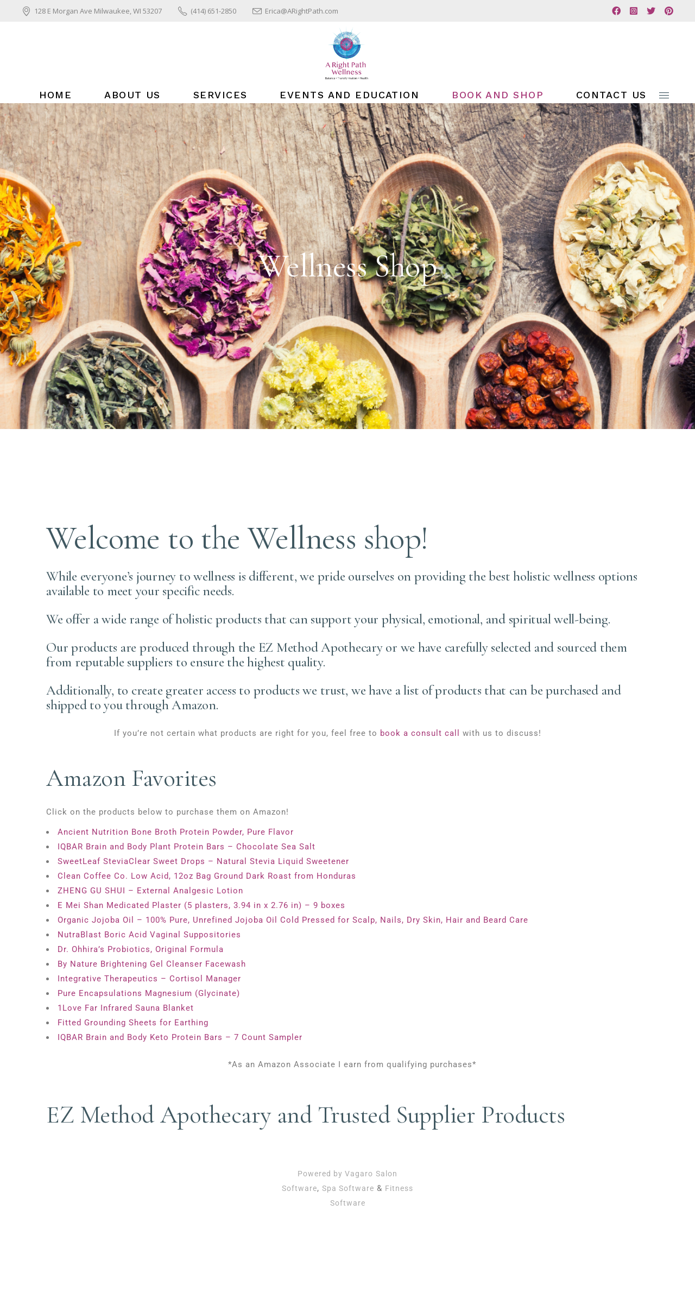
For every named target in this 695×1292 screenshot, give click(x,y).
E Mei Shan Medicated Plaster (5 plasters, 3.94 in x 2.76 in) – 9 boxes (201, 905)
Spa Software (348, 1188)
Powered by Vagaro (335, 1173)
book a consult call (420, 733)
